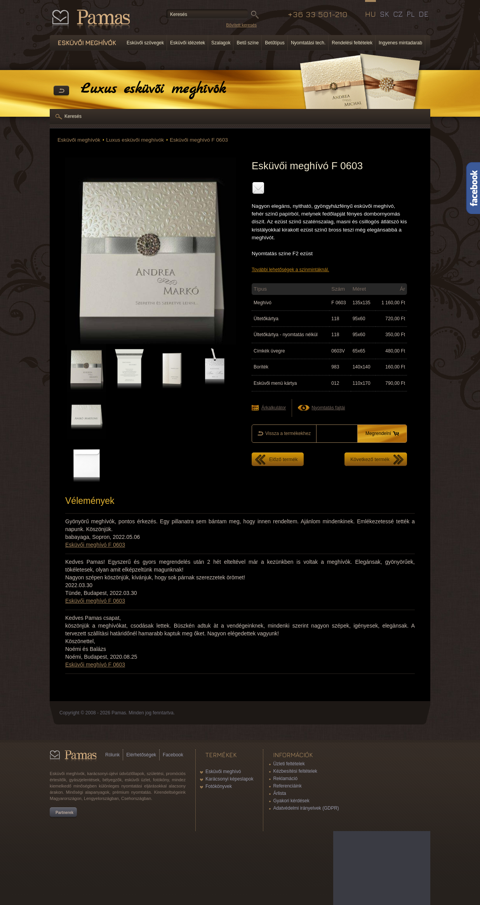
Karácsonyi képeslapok (229, 779)
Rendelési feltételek (352, 43)
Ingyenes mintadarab (400, 43)
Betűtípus (275, 43)
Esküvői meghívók (78, 140)
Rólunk (112, 755)
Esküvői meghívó (223, 771)
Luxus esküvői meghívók (135, 140)
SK (384, 14)
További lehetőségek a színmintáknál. (290, 269)
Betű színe (248, 43)
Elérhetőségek (141, 755)
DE (423, 14)
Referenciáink (287, 786)
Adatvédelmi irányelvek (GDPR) (306, 808)
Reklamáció (285, 778)
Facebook (173, 755)
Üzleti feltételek (288, 763)
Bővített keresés (241, 25)
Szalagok (220, 43)
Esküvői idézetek (187, 43)
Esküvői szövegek (145, 43)
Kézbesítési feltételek (295, 771)
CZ (398, 14)
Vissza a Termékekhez (61, 91)
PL (411, 14)
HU (370, 14)
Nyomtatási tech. (308, 43)
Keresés (73, 116)
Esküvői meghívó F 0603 (199, 140)
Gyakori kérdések (291, 800)
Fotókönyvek (218, 786)
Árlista (279, 793)
